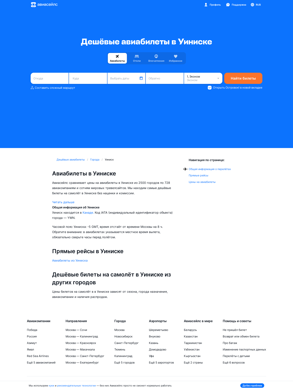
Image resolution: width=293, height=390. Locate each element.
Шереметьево (158, 330)
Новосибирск (123, 336)
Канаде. (89, 212)
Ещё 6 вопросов (234, 362)
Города (120, 321)
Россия (32, 336)
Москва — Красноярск (81, 343)
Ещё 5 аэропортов (161, 362)
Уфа (151, 356)
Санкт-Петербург (126, 343)
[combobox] (50, 78)
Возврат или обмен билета (241, 336)
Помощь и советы (237, 321)
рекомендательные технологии (76, 385)
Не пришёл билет (235, 330)
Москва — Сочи (76, 330)
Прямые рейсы (198, 175)
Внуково (154, 336)
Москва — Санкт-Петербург (85, 356)
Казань (153, 343)
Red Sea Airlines (38, 356)
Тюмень (119, 349)
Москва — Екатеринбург (82, 362)
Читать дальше (63, 202)
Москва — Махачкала (80, 349)
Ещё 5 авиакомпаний (41, 362)
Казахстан (191, 336)
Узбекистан (192, 349)
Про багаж (230, 343)
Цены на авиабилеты (202, 181)
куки (51, 385)
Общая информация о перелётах (210, 169)
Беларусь (190, 330)
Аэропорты (158, 321)
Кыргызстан (192, 356)
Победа (32, 330)
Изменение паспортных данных (244, 349)
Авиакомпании (38, 321)
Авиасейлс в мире (198, 321)
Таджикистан (193, 343)
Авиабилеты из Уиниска (70, 260)
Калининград (123, 356)
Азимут (32, 343)
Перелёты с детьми (236, 356)
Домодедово (157, 349)
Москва (119, 330)
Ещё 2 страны (193, 362)
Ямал (30, 349)
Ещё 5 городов (124, 362)
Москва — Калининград (82, 336)
